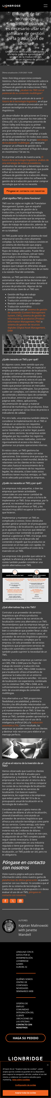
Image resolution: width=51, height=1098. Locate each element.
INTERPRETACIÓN (24, 957)
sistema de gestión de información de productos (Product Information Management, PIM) (26, 318)
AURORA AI (21, 967)
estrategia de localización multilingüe (25, 141)
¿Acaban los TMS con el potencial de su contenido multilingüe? (23, 92)
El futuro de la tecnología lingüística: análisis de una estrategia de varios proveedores (25, 160)
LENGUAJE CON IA (24, 951)
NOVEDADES (22, 988)
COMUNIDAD (22, 1009)
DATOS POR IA (23, 954)
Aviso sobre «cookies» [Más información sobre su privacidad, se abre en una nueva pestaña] (21, 1079)
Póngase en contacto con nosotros (26, 191)
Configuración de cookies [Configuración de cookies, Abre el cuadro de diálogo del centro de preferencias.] (25, 1085)
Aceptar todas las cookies (25, 1093)
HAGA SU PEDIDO (25, 1038)
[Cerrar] (48, 1065)
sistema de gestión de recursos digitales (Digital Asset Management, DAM (26, 327)
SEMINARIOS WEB (24, 991)
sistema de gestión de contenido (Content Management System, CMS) (27, 312)
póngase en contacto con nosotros (21, 894)
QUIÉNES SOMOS (24, 979)
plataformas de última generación (19, 880)
